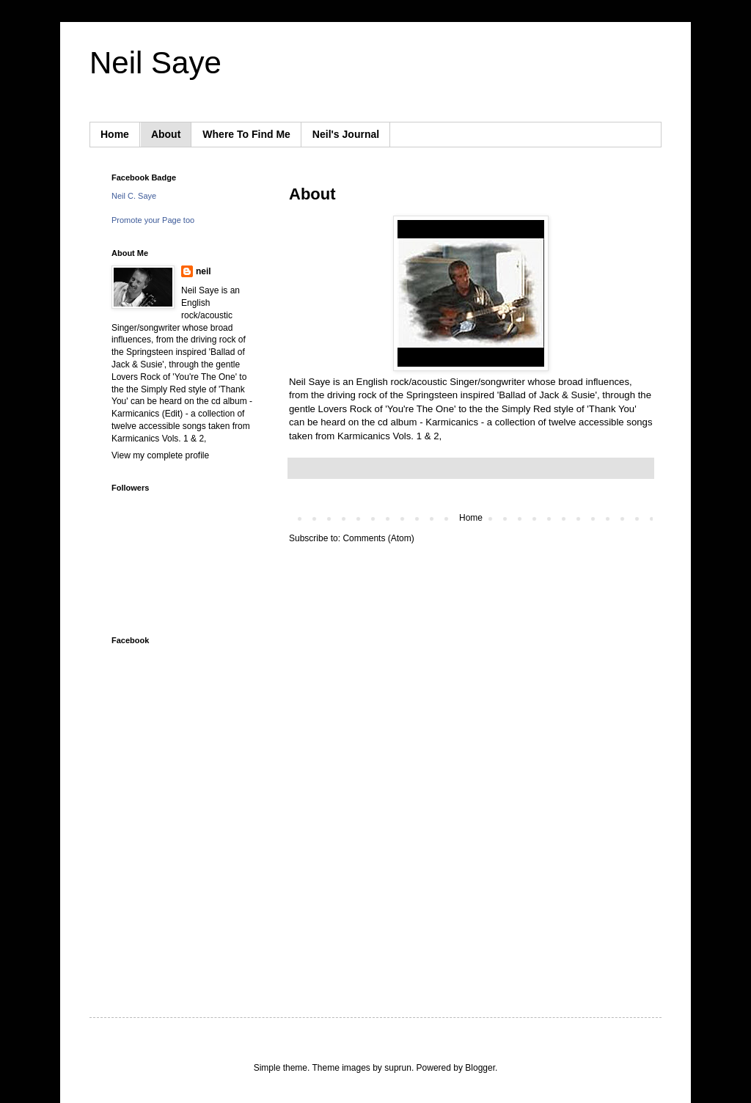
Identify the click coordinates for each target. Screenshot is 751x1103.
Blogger (480, 1068)
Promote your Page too (152, 220)
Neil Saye (155, 62)
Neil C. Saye (133, 195)
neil (203, 271)
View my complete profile (160, 455)
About (165, 134)
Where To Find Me (246, 134)
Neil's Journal (345, 134)
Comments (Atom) (378, 538)
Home (114, 134)
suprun (397, 1068)
